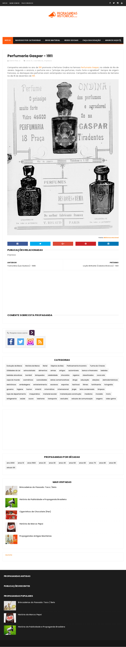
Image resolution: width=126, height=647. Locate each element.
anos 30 (52, 463)
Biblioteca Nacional (111, 238)
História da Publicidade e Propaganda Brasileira (42, 499)
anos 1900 (31, 463)
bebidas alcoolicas (14, 375)
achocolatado (29, 370)
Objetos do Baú (57, 366)
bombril (28, 375)
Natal (45, 366)
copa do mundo (13, 380)
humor (29, 389)
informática (49, 389)
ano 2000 (10, 463)
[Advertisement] (63, 28)
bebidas (104, 370)
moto (108, 394)
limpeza (101, 389)
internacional (63, 389)
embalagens (24, 385)
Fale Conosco (27, 3)
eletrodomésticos (110, 380)
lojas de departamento (16, 394)
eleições (95, 380)
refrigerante (12, 399)
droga (75, 380)
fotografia (108, 385)
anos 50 (72, 463)
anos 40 (62, 463)
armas (53, 370)
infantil (38, 389)
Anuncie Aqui (112, 40)
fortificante (96, 385)
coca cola (101, 375)
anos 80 (102, 463)
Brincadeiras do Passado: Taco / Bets (37, 487)
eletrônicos (11, 385)
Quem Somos (14, 3)
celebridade (53, 375)
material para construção (70, 394)
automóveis (73, 370)
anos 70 (92, 463)
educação (85, 380)
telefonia (41, 399)
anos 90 (112, 463)
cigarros (76, 375)
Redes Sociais (71, 40)
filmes (85, 385)
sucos (31, 399)
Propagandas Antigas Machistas (35, 536)
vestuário (64, 399)
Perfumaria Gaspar (90, 67)
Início (5, 3)
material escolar (50, 394)
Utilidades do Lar (13, 370)
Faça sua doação (92, 40)
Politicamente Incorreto (77, 366)
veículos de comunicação (82, 399)
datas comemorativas (59, 380)
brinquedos (40, 375)
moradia (99, 394)
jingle (74, 389)
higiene (20, 389)
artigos (62, 370)
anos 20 (42, 463)
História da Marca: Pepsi (31, 524)
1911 (40, 67)
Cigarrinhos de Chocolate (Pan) (35, 512)
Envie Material (52, 40)
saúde (22, 399)
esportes (65, 385)
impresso (48, 61)
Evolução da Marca (14, 366)
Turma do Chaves (97, 366)
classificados (88, 375)
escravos (54, 385)
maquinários (34, 394)
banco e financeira (89, 370)
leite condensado (87, 389)
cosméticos (38, 61)
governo (10, 389)
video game (111, 399)
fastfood (75, 385)
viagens (99, 399)
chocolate (65, 375)
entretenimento (40, 385)
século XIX (11, 468)
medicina (88, 394)
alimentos (43, 370)
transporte (52, 399)
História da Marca (32, 366)
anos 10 (29, 61)
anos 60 (82, 463)
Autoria (8, 555)
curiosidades (41, 380)
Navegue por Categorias (28, 40)
